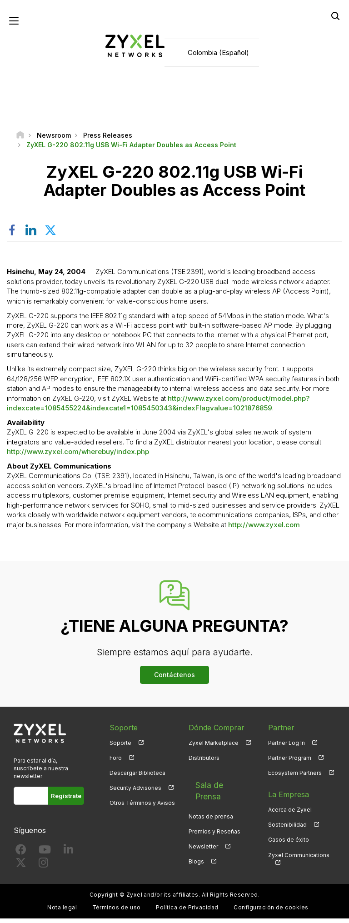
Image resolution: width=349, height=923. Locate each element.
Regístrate (66, 800)
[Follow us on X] (20, 869)
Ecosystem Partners (295, 777)
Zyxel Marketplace (214, 747)
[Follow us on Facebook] (20, 856)
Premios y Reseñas (214, 814)
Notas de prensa (211, 799)
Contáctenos (174, 680)
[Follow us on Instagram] (43, 869)
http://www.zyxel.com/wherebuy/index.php (78, 456)
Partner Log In (286, 747)
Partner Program (289, 762)
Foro (116, 762)
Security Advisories (135, 792)
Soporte (120, 747)
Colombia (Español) (218, 54)
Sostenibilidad (287, 829)
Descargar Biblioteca (137, 777)
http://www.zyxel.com (264, 529)
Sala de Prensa (215, 784)
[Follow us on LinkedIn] (68, 856)
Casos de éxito (288, 844)
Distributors (204, 762)
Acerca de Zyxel (290, 814)
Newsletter (203, 829)
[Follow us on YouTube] (45, 856)
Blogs (196, 844)
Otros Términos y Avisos (142, 807)
